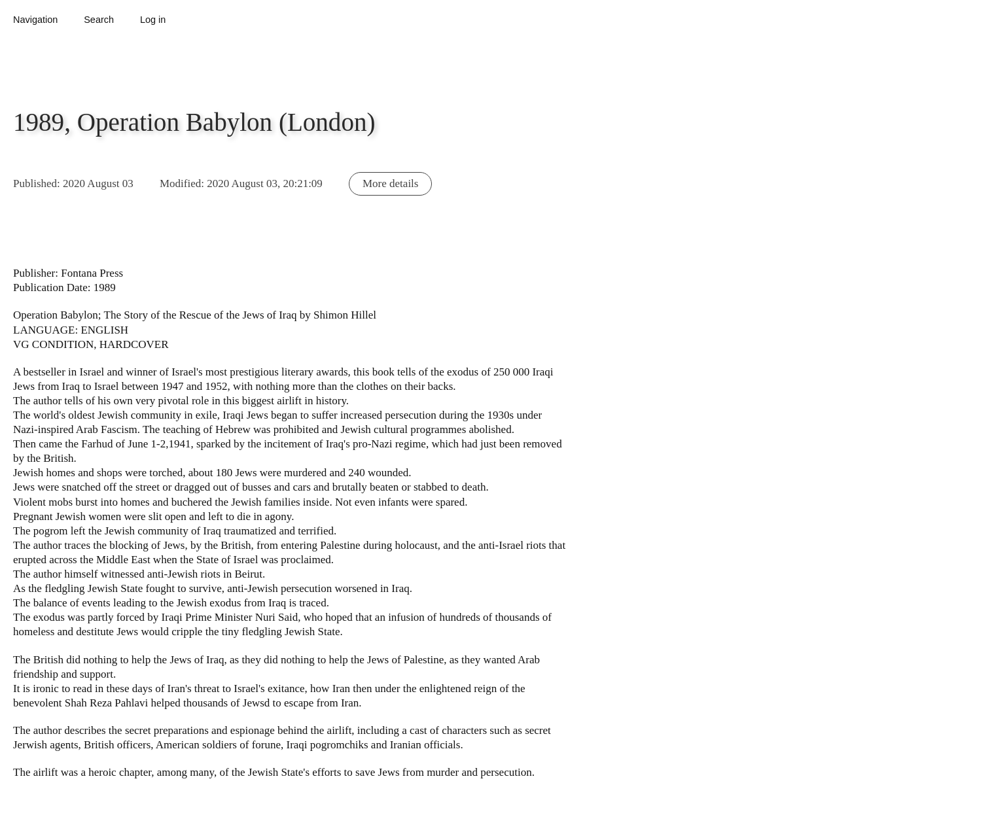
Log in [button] (153, 19)
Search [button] (99, 19)
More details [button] (390, 183)
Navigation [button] (35, 19)
